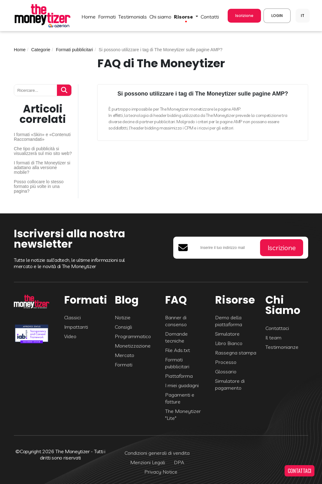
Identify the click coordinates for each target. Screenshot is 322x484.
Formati (123, 364)
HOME (88, 17)
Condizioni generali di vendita (157, 453)
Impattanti (76, 327)
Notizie (122, 317)
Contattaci (277, 328)
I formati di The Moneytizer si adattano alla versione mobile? (42, 168)
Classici (72, 317)
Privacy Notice (160, 472)
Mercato (124, 355)
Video (70, 336)
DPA (179, 462)
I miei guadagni (182, 385)
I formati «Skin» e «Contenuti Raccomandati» (42, 137)
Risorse (184, 16)
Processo (225, 362)
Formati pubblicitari (74, 49)
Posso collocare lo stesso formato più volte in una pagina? (39, 186)
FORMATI (107, 17)
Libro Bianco (228, 343)
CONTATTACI (299, 471)
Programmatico (133, 336)
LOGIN (277, 15)
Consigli (123, 327)
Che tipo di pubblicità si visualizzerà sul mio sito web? (43, 151)
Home (19, 49)
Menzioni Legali (147, 462)
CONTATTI (210, 17)
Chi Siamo (160, 17)
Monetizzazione (133, 346)
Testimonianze (281, 347)
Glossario (225, 371)
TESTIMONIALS (132, 17)
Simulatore (227, 334)
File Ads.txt (177, 350)
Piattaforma (179, 376)
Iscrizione (244, 15)
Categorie (40, 49)
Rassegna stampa (235, 352)
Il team (273, 337)
